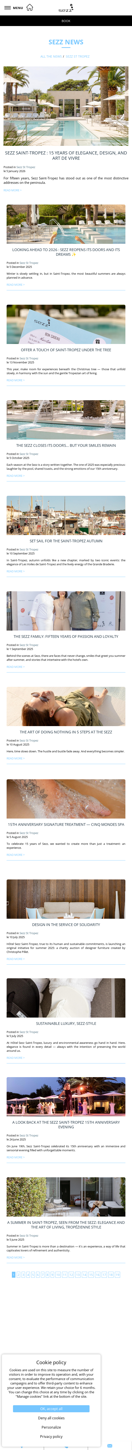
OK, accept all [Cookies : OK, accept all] (51, 1408)
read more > (13, 190)
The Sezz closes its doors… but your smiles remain (66, 445)
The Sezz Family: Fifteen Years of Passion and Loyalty (66, 636)
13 (78, 1275)
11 (64, 1275)
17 (104, 1275)
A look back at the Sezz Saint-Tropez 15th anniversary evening (66, 1124)
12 (71, 1275)
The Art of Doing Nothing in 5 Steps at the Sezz (66, 731)
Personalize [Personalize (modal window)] (51, 1427)
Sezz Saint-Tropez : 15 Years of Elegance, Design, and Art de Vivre (66, 155)
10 (58, 1275)
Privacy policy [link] (51, 1436)
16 (97, 1275)
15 (91, 1275)
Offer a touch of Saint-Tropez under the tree (66, 349)
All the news (51, 56)
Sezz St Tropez (78, 56)
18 (111, 1275)
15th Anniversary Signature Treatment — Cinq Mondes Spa (66, 824)
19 (117, 1275)
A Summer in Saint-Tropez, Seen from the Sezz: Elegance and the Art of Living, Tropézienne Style (66, 1225)
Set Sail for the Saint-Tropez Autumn (66, 540)
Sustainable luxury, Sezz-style (66, 1023)
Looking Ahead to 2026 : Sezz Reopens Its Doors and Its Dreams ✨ (66, 252)
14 (84, 1275)
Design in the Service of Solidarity (66, 924)
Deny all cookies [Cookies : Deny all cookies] (51, 1418)
